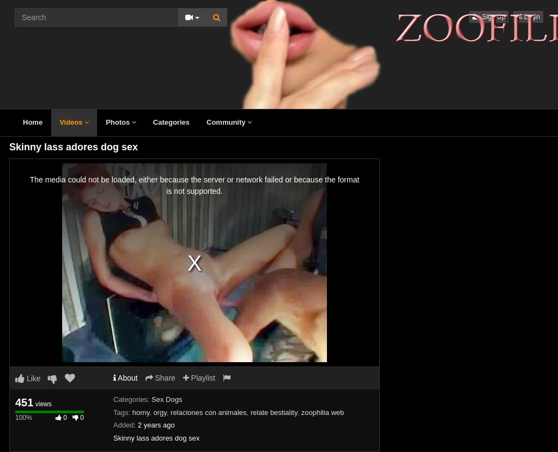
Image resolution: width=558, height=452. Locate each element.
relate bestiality (274, 412)
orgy (159, 412)
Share (160, 378)
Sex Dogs (166, 399)
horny (141, 412)
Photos (121, 122)
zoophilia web (322, 412)
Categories (171, 122)
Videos (74, 122)
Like (28, 378)
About (125, 378)
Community (229, 122)
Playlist (199, 378)
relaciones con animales (208, 412)
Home (33, 122)
